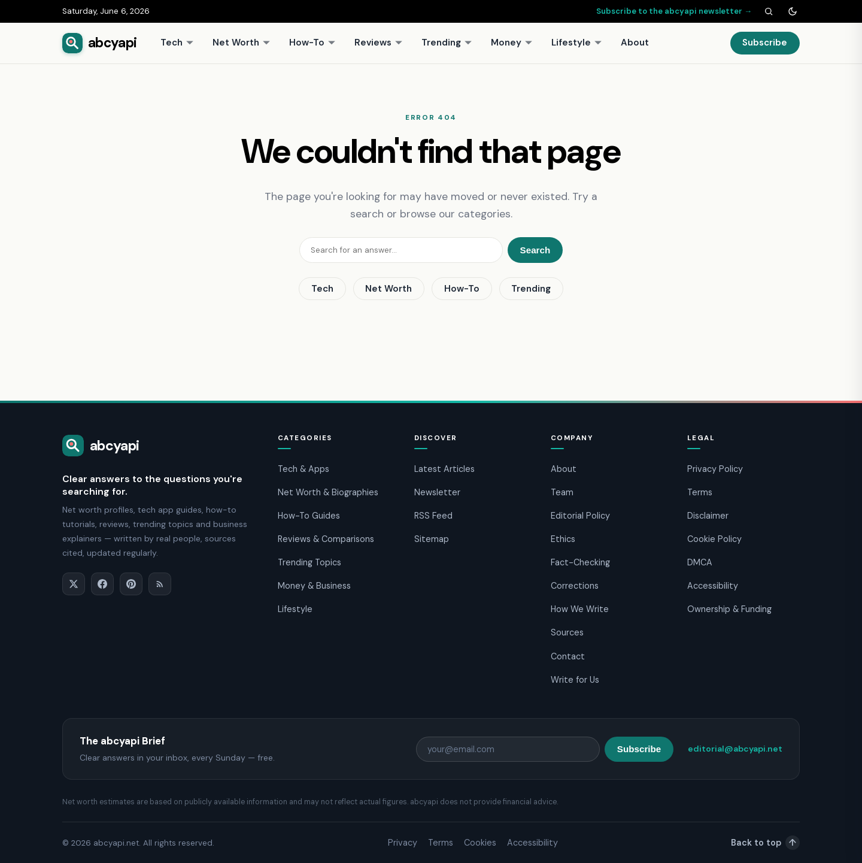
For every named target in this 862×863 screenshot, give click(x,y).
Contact (568, 656)
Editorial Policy (580, 515)
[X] (73, 584)
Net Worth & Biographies (328, 492)
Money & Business (314, 585)
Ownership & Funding (729, 609)
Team (562, 492)
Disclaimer (708, 515)
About (635, 43)
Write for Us (575, 679)
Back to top (765, 842)
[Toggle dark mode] (792, 11)
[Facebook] (102, 584)
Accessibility (712, 585)
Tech (177, 43)
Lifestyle (576, 43)
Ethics (563, 539)
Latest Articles (444, 469)
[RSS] (159, 584)
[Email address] (508, 749)
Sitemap (431, 539)
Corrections (575, 585)
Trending (446, 43)
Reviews (378, 43)
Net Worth (242, 43)
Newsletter (437, 492)
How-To (312, 43)
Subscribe (764, 43)
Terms (699, 492)
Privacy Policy (715, 469)
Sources (567, 632)
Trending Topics (309, 562)
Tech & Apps (303, 469)
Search (535, 250)
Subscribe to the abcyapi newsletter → (674, 11)
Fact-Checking (580, 562)
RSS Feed (433, 515)
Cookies (480, 842)
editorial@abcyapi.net (735, 748)
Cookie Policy (714, 539)
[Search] (768, 11)
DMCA (699, 562)
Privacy (402, 842)
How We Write (580, 609)
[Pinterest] (131, 584)
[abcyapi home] (99, 43)
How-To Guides (309, 515)
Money (512, 43)
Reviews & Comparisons (326, 539)
